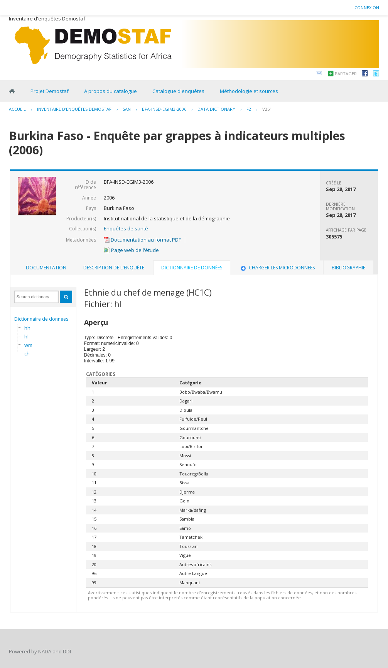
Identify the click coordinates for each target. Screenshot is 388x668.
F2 (248, 109)
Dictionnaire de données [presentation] (191, 267)
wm (28, 345)
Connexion (366, 7)
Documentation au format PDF (142, 239)
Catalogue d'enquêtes (178, 91)
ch (27, 353)
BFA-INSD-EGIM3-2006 (164, 109)
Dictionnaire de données (41, 319)
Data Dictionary (216, 109)
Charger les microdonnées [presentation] (277, 267)
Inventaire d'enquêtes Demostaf (74, 109)
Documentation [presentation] (46, 267)
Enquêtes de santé (126, 228)
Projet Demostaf (49, 91)
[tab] (46, 267)
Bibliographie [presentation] (348, 267)
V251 (267, 109)
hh (27, 328)
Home (12, 91)
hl (26, 336)
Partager (346, 73)
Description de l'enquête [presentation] (113, 267)
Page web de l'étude (131, 250)
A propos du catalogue (110, 91)
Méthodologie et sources (249, 91)
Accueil (17, 109)
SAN (127, 109)
